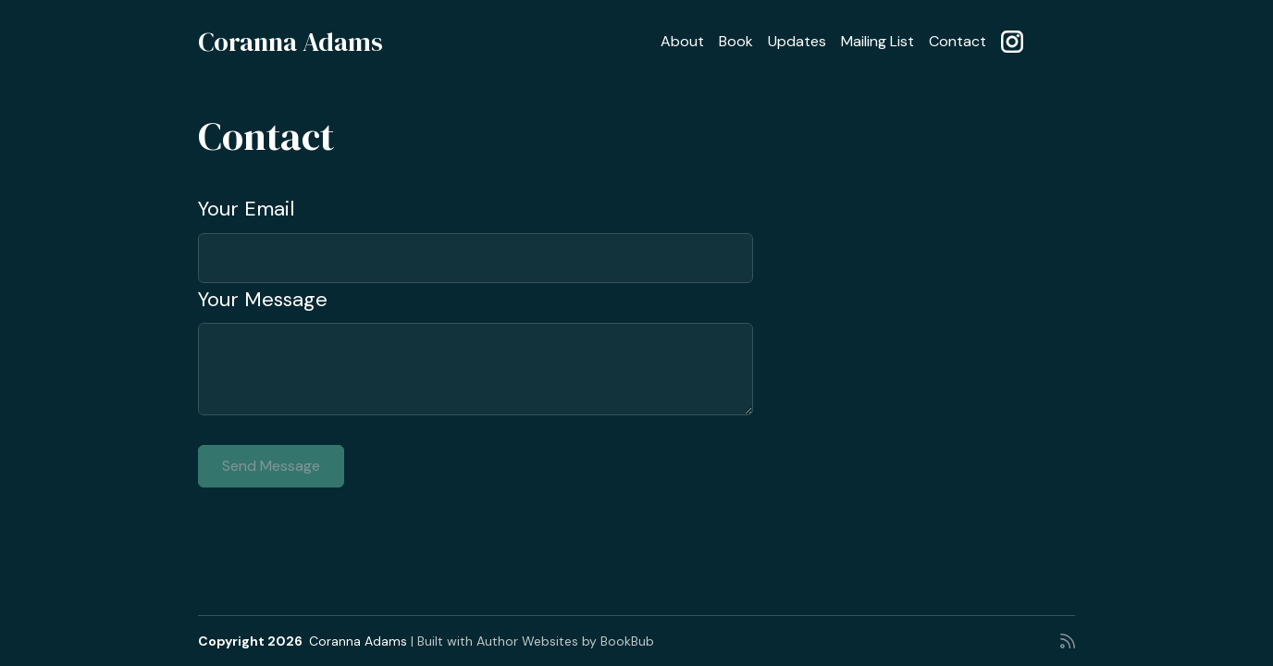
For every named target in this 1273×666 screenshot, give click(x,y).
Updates (797, 41)
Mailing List (877, 41)
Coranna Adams (290, 41)
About (682, 41)
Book (736, 41)
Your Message (263, 299)
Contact (957, 41)
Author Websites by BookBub (565, 641)
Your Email (246, 208)
